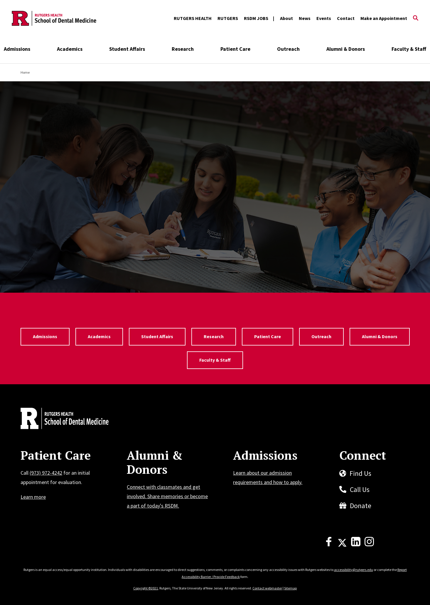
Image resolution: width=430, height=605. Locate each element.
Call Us (360, 489)
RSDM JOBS (256, 18)
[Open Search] (415, 18)
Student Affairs (127, 48)
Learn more (33, 496)
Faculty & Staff (409, 48)
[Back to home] (59, 419)
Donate (360, 505)
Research (183, 48)
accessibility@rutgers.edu (353, 569)
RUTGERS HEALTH (193, 18)
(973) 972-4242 (46, 472)
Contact (346, 18)
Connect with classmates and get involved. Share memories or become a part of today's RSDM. (167, 496)
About (286, 18)
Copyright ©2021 (145, 588)
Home (25, 72)
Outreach (288, 48)
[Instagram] (369, 544)
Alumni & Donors (345, 48)
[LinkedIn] (355, 544)
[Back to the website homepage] (54, 18)
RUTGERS (227, 18)
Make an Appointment (383, 18)
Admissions (17, 48)
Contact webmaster (267, 588)
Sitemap (290, 588)
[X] (342, 544)
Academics (69, 48)
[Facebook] (328, 544)
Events (323, 18)
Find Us (360, 473)
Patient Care (235, 48)
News (305, 18)
